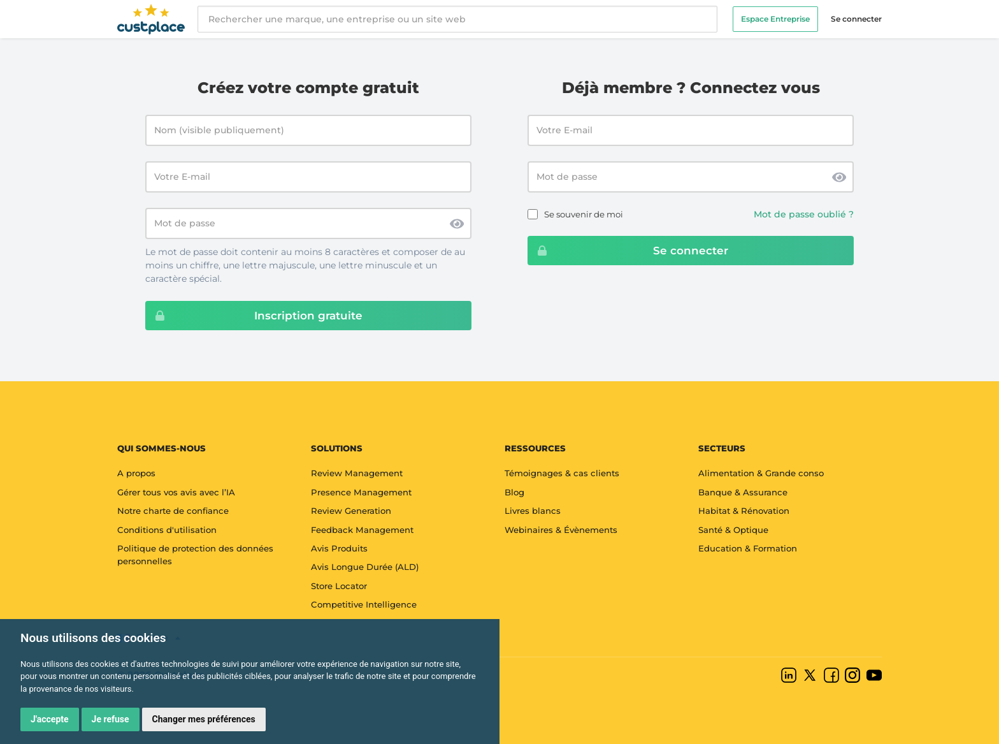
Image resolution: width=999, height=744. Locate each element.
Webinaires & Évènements (561, 530)
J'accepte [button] (50, 719)
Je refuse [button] (110, 719)
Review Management (357, 473)
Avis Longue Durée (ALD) (365, 567)
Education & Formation (747, 548)
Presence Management (361, 492)
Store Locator (339, 586)
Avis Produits (339, 548)
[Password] (691, 177)
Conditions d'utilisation (167, 530)
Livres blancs (533, 511)
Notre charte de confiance (173, 511)
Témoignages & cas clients (562, 473)
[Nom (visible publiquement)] (308, 130)
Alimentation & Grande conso (761, 473)
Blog (514, 492)
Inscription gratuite (254, 316)
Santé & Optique (733, 530)
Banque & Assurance (742, 492)
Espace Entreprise (775, 19)
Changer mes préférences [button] (203, 719)
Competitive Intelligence (364, 604)
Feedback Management (362, 530)
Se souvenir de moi (583, 214)
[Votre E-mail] (308, 177)
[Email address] (691, 130)
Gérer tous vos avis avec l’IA (176, 492)
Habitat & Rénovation (743, 511)
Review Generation (351, 511)
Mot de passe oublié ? (804, 214)
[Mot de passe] (308, 223)
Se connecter (856, 19)
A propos (136, 473)
